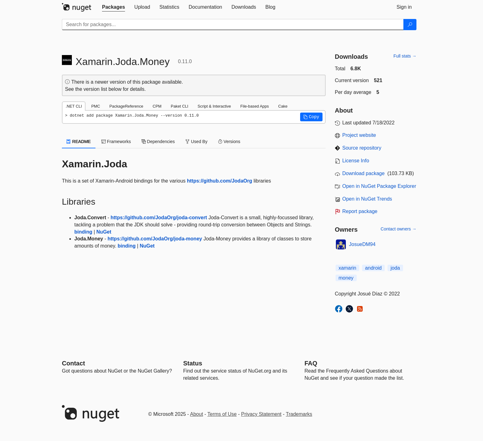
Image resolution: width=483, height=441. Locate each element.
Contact (73, 363)
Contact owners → (398, 228)
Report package (360, 211)
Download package (363, 173)
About (196, 414)
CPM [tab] (157, 106)
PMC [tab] (95, 106)
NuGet (103, 231)
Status (192, 363)
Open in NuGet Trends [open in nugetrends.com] (367, 199)
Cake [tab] (282, 106)
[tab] (113, 7)
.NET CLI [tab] (74, 106)
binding (83, 231)
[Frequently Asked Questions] (310, 363)
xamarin (347, 268)
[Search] (409, 24)
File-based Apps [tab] (254, 106)
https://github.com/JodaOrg (219, 180)
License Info (355, 160)
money (346, 278)
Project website (359, 135)
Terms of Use (222, 414)
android (373, 268)
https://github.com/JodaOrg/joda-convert (158, 217)
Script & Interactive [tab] (214, 106)
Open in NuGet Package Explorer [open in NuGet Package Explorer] (379, 186)
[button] (311, 117)
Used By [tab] (196, 141)
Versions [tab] (229, 141)
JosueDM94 (362, 244)
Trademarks (299, 414)
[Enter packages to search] (233, 24)
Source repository (361, 148)
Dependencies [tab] (158, 141)
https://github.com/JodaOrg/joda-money (155, 238)
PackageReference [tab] (126, 106)
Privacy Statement (261, 414)
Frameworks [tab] (116, 141)
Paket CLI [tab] (179, 106)
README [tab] (79, 141)
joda (395, 268)
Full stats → (404, 55)
